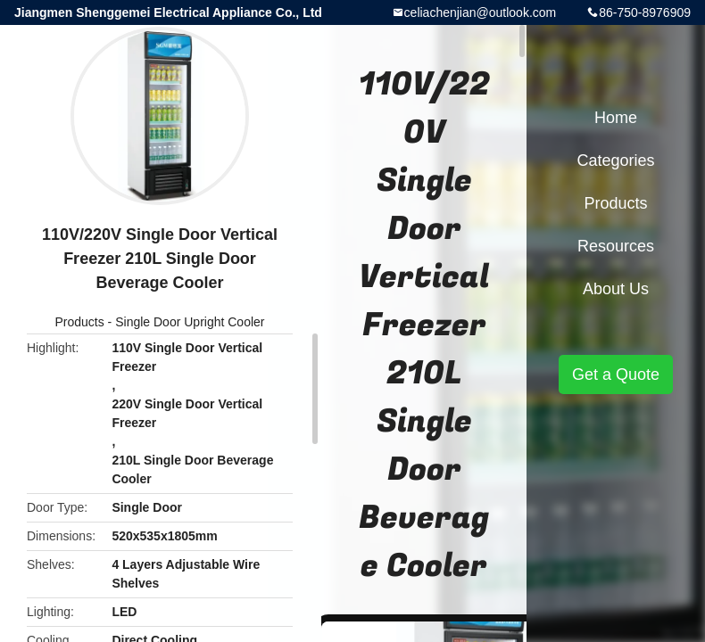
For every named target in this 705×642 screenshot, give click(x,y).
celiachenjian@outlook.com (480, 12)
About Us (616, 289)
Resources (615, 246)
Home (615, 118)
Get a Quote (615, 374)
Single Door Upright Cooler (189, 322)
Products (79, 322)
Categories (615, 160)
